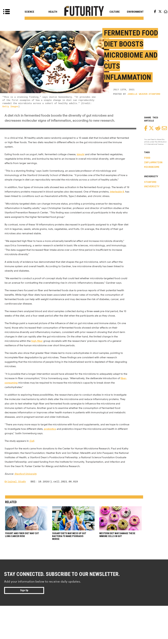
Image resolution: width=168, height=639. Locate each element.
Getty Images (10, 106)
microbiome (151, 167)
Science (29, 11)
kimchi (80, 154)
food (147, 158)
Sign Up (24, 590)
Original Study (15, 481)
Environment (135, 11)
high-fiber (37, 340)
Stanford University (25, 473)
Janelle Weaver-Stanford (143, 94)
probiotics (50, 428)
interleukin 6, (117, 191)
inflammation (153, 162)
